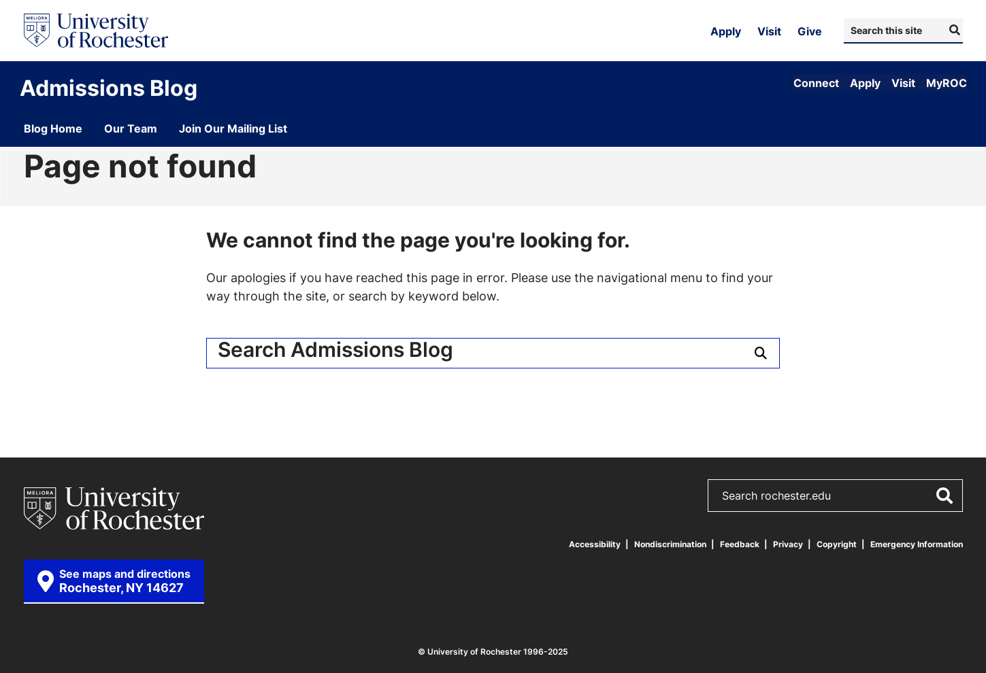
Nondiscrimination (670, 544)
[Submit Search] (953, 30)
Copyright (837, 544)
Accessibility (595, 544)
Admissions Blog (108, 88)
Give (810, 31)
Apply (725, 31)
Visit (769, 31)
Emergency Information (916, 544)
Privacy (788, 544)
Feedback (739, 544)
